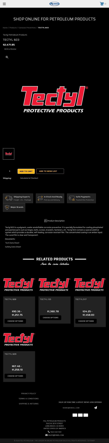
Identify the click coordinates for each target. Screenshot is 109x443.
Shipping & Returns (29, 403)
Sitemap (91, 441)
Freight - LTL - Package (22, 200)
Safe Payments (83, 196)
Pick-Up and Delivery (52, 200)
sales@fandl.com (56, 435)
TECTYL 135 (45, 299)
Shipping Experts (22, 196)
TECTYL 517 (81, 299)
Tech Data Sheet (12, 242)
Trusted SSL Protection (85, 200)
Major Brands (17, 207)
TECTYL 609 (10, 354)
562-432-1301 (56, 432)
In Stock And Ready (53, 196)
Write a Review (10, 49)
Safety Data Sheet (13, 246)
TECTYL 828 (10, 299)
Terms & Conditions (29, 398)
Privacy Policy (28, 393)
